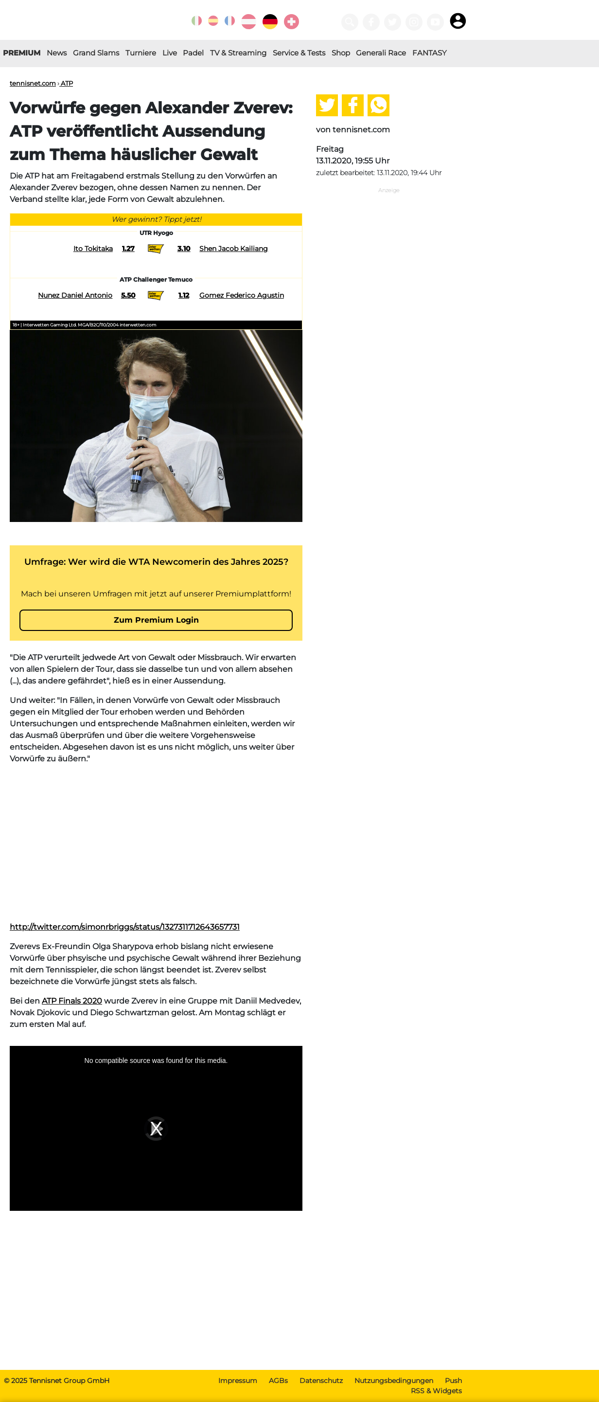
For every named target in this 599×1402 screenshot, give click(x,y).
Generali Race (381, 52)
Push (453, 1380)
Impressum (237, 1380)
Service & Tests (299, 52)
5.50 (128, 295)
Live (169, 52)
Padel (193, 52)
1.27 (128, 248)
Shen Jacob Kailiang (233, 248)
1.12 (183, 295)
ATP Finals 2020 (72, 1001)
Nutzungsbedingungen (393, 1380)
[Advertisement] (156, 841)
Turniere (140, 52)
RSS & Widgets (436, 1390)
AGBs (278, 1380)
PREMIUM (21, 52)
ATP (66, 83)
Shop (341, 52)
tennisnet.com (33, 83)
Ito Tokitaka (93, 248)
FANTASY (429, 52)
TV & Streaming (238, 52)
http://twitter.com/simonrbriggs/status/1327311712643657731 (125, 927)
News (57, 52)
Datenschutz (321, 1380)
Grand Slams (96, 52)
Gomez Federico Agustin (241, 295)
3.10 (184, 248)
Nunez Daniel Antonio (75, 295)
